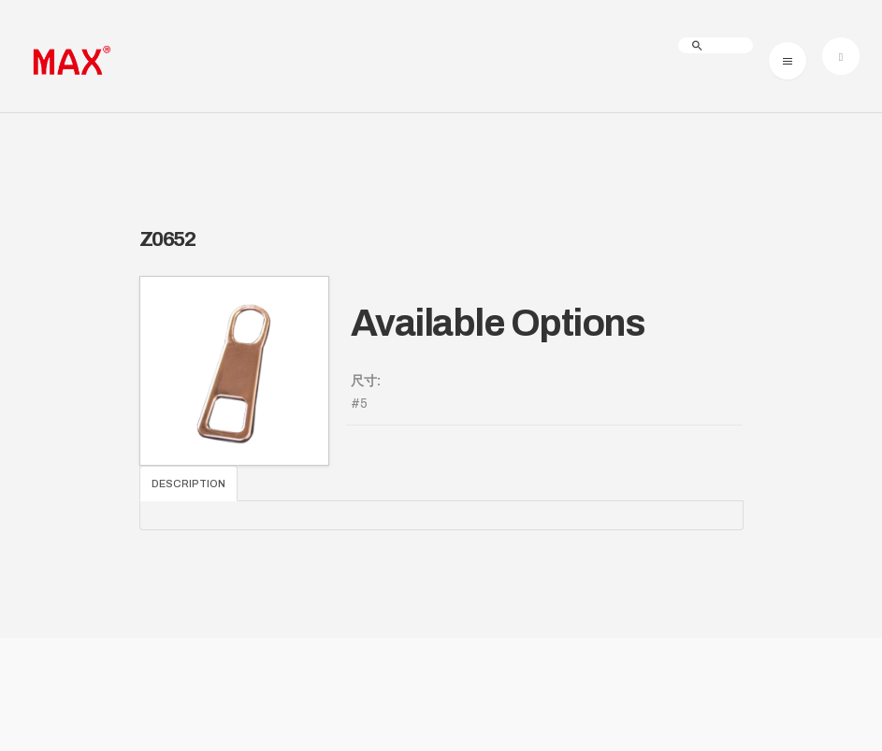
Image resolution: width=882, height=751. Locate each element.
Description (188, 483)
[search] (715, 45)
